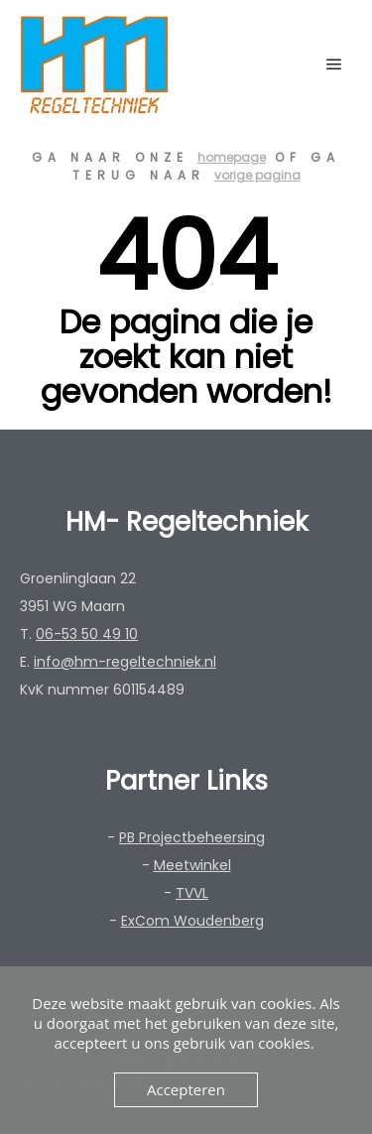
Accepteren (186, 1089)
